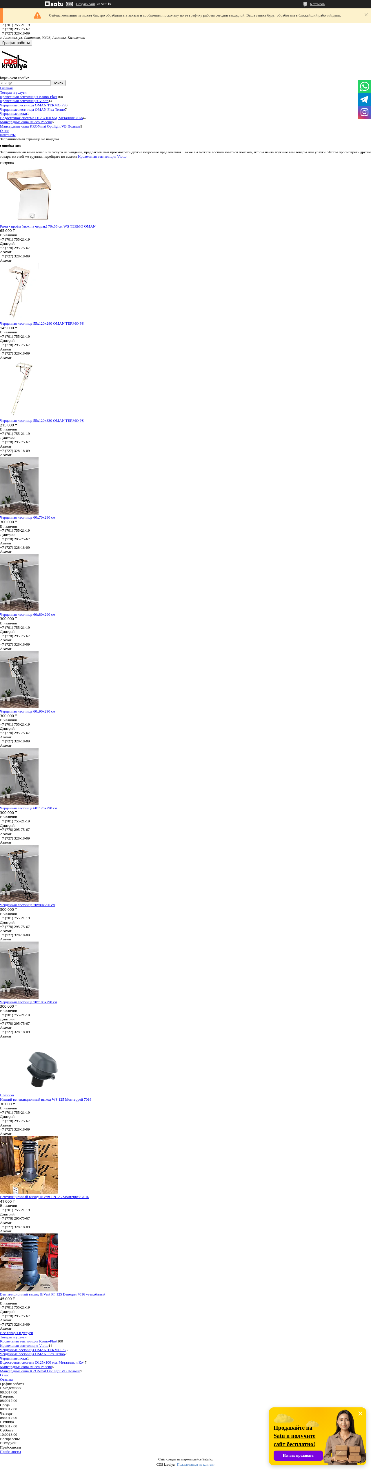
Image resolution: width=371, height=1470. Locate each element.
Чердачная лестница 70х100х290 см (28, 1002)
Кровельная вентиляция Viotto (24, 101)
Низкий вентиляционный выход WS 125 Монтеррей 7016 (46, 1099)
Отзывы (6, 1379)
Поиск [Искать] (57, 83)
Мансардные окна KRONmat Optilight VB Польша (40, 126)
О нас (4, 130)
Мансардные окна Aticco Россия (26, 122)
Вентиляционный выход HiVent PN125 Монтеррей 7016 (44, 1197)
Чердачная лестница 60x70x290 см (27, 517)
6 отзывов (317, 4)
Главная (6, 88)
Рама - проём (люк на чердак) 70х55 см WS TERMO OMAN (48, 226)
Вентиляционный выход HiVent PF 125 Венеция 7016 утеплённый (53, 1294)
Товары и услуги (13, 92)
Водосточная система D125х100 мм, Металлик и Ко (41, 118)
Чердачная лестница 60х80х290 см (27, 614)
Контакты (8, 134)
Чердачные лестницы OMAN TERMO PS (33, 105)
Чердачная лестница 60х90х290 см (27, 711)
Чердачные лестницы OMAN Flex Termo (32, 109)
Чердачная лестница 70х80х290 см (27, 905)
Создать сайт (85, 4)
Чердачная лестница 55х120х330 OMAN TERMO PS (42, 420)
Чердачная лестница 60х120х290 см (28, 808)
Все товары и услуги (16, 1333)
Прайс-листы (10, 1451)
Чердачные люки (13, 113)
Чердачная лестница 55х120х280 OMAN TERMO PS (42, 323)
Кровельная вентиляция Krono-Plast (28, 97)
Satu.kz (207, 1459)
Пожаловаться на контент (196, 1464)
